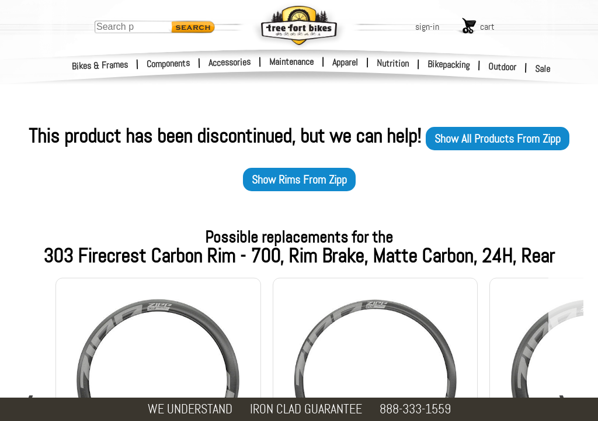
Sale (543, 69)
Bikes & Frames (100, 65)
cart (487, 26)
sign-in (427, 26)
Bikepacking (448, 64)
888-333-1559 (415, 409)
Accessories (229, 62)
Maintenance (291, 62)
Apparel (345, 62)
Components (168, 63)
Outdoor (502, 66)
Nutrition (393, 63)
